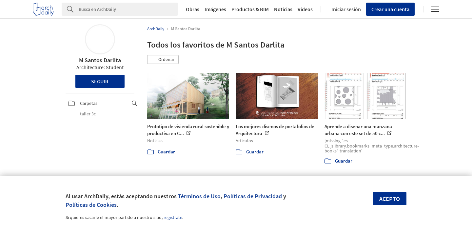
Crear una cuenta (390, 9)
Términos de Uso (199, 196)
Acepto (389, 199)
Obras (192, 9)
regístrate (173, 217)
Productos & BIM (250, 9)
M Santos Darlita (100, 60)
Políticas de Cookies (91, 204)
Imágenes (215, 9)
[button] (163, 59)
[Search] (128, 9)
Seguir (99, 81)
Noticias (283, 9)
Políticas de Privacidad (253, 196)
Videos (305, 9)
